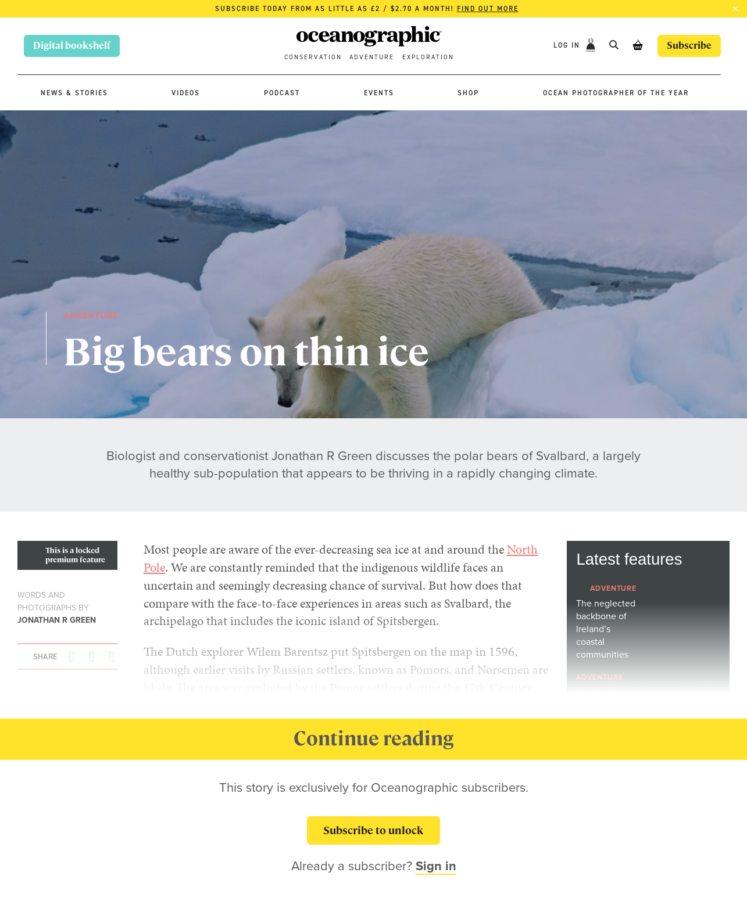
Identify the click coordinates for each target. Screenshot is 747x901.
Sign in (436, 865)
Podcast (282, 93)
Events (379, 93)
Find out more (488, 8)
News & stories (74, 93)
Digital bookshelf (71, 46)
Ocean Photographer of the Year (616, 93)
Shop (468, 93)
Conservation (313, 57)
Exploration (428, 57)
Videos (185, 93)
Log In (568, 45)
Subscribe (689, 46)
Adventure (371, 57)
